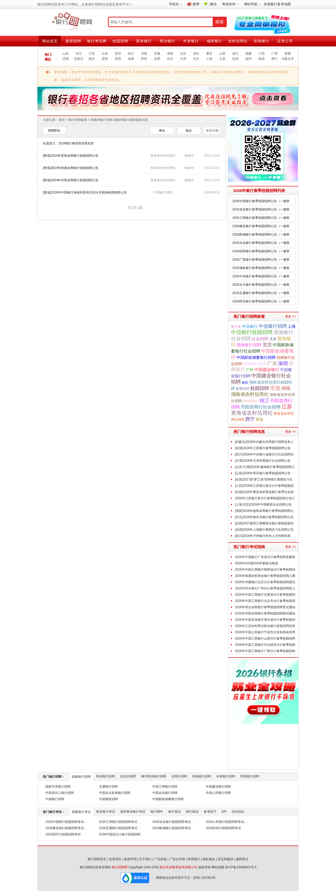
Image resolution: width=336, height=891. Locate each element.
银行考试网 (97, 41)
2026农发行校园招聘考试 (223, 828)
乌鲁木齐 (287, 59)
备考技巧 (210, 811)
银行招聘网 (120, 867)
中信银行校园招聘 (252, 332)
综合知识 (238, 811)
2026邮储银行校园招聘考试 (171, 828)
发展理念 (115, 859)
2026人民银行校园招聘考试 (225, 822)
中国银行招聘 (163, 192)
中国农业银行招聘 (164, 793)
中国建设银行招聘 (218, 786)
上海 (209, 59)
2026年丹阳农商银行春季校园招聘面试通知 (265, 613)
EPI (224, 811)
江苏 (92, 53)
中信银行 (250, 326)
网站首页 (50, 41)
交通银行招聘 (108, 786)
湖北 (196, 53)
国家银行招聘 (81, 776)
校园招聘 (120, 41)
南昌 (261, 59)
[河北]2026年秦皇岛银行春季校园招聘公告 (264, 517)
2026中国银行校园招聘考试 (64, 822)
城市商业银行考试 (132, 811)
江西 (261, 53)
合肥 (157, 59)
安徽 (157, 53)
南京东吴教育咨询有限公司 (178, 867)
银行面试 (192, 811)
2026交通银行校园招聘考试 (118, 828)
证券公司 (285, 41)
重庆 (209, 53)
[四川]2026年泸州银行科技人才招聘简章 (263, 536)
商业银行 (167, 41)
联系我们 (194, 859)
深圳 (283, 363)
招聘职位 (54, 130)
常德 (275, 388)
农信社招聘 (128, 776)
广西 (274, 53)
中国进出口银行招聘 (59, 793)
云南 (105, 53)
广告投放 (160, 859)
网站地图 (218, 867)
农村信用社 (238, 41)
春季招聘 (242, 389)
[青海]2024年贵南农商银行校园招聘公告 (71, 155)
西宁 (250, 419)
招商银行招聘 (254, 363)
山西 (222, 53)
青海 (259, 419)
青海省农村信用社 (252, 413)
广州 (249, 370)
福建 (248, 53)
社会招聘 (260, 338)
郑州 (144, 59)
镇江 (264, 400)
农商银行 (261, 41)
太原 (222, 59)
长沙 (170, 59)
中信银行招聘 (273, 326)
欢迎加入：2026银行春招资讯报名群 (68, 143)
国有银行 (144, 41)
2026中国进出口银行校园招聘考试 (123, 834)
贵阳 (118, 59)
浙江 (235, 53)
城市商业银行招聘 (153, 776)
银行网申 (156, 811)
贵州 (118, 53)
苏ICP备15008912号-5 (240, 867)
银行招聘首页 (97, 859)
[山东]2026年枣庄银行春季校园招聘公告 (263, 473)
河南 (144, 53)
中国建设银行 (266, 369)
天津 (183, 59)
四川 (131, 53)
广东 (272, 363)
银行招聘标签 (77, 120)
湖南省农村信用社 (250, 394)
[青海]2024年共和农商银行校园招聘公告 (71, 180)
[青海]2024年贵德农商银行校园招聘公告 (71, 168)
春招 (245, 382)
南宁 (274, 59)
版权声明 (130, 859)
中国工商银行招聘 (164, 786)
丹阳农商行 (250, 401)
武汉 (196, 59)
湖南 (170, 53)
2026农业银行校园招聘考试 (171, 822)
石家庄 (78, 59)
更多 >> (290, 316)
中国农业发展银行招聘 (114, 793)
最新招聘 (73, 41)
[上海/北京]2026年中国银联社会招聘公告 (263, 504)
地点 (189, 130)
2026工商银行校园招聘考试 (118, 822)
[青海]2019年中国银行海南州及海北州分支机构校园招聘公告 (85, 192)
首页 (62, 120)
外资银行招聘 (225, 776)
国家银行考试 (81, 812)
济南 (65, 59)
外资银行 (191, 41)
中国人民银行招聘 (218, 793)
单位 (162, 130)
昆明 (105, 59)
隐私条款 (208, 859)
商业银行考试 (105, 811)
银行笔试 (174, 811)
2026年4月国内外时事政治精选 (256, 563)
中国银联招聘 (108, 799)
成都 (131, 59)
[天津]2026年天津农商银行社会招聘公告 (263, 460)
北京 (183, 53)
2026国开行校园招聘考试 (63, 834)
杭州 (235, 59)
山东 (65, 53)
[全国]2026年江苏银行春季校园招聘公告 (263, 448)
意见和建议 (225, 859)
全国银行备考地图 (277, 4)
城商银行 (214, 41)
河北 (79, 53)
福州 (248, 59)
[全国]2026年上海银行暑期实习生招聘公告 (264, 529)
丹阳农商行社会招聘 (261, 407)
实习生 (236, 327)
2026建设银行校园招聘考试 (64, 828)
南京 (92, 59)
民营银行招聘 (249, 776)
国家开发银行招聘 (58, 786)
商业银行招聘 (105, 776)
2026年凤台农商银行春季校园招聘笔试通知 (265, 607)
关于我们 (145, 859)
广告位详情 (177, 859)
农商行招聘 (179, 776)
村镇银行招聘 (201, 776)
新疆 (288, 53)
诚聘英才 (242, 859)
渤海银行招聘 (249, 345)
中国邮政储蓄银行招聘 (256, 357)
